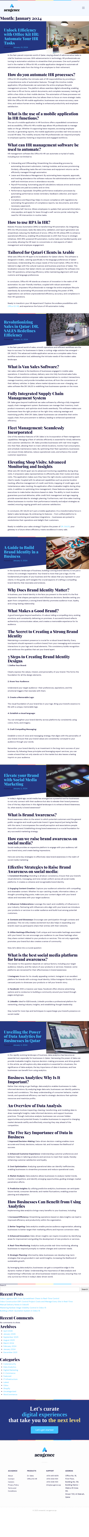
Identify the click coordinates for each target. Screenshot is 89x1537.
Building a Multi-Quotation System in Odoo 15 (20, 1311)
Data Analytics (9, 1367)
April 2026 (8, 1331)
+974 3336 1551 (52, 1482)
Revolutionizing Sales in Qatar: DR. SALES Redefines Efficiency (21, 328)
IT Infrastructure (10, 1379)
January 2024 (9, 1349)
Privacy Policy (13, 1485)
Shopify (6, 1388)
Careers (11, 1482)
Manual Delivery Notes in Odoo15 (14, 1304)
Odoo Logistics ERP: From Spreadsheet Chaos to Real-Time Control (29, 1298)
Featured (7, 1376)
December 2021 (10, 1352)
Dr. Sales (30, 1476)
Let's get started (44, 1429)
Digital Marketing (10, 1370)
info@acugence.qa (53, 1485)
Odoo (5, 1385)
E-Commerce (9, 1373)
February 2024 (9, 1346)
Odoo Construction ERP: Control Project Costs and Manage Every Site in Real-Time (36, 1301)
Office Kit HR (13, 306)
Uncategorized (9, 1391)
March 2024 (8, 1343)
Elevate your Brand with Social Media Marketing (21, 779)
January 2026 (9, 1334)
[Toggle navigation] (83, 8)
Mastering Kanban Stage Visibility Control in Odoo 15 (23, 1307)
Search (3, 1285)
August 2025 (9, 1340)
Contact (11, 1479)
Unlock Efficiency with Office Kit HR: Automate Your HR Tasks (21, 36)
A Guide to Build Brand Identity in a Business (21, 552)
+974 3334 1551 (52, 1479)
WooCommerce (10, 1394)
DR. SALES (65, 526)
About (10, 1476)
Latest (6, 1382)
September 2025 (10, 1337)
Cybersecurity (9, 1364)
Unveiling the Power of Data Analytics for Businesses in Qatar (22, 1036)
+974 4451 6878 (52, 1476)
